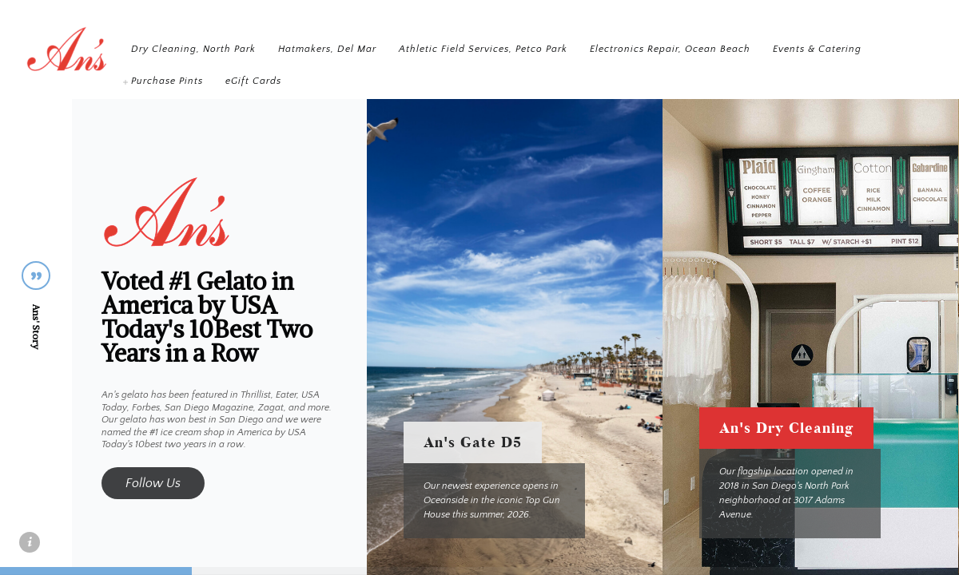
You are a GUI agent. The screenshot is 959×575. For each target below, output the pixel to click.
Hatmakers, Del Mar (447, 49)
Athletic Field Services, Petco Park (603, 49)
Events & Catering (295, 81)
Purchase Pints (398, 81)
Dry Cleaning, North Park (313, 49)
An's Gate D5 (473, 442)
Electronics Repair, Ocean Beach (790, 49)
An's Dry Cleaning (786, 428)
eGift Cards (484, 81)
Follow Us (153, 483)
